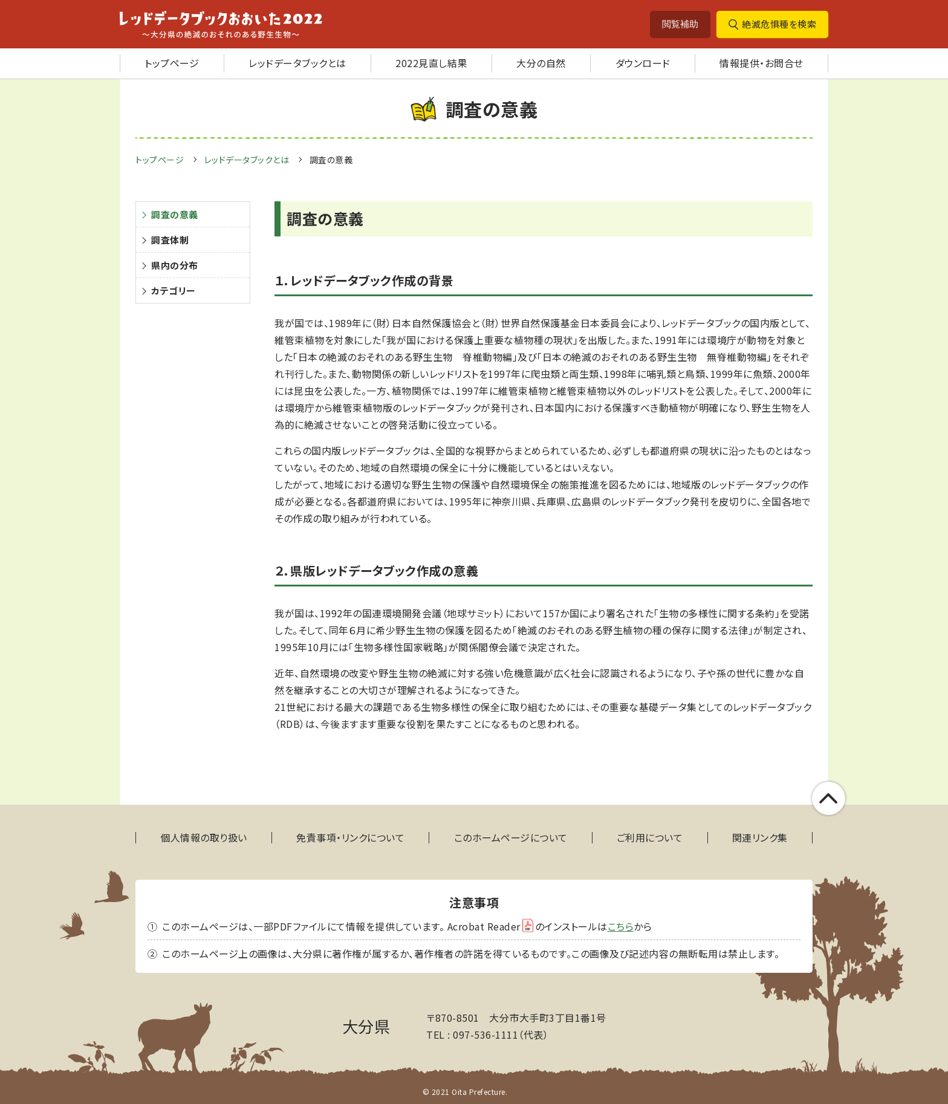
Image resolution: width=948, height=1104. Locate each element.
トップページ (171, 63)
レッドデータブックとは (297, 63)
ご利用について (650, 837)
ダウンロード (642, 63)
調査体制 (170, 239)
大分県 (366, 1026)
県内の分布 (174, 265)
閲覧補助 (680, 24)
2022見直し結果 (431, 63)
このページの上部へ (828, 798)
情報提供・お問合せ (761, 63)
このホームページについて (511, 837)
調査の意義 (331, 159)
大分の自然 (541, 63)
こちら (621, 926)
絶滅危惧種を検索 (779, 24)
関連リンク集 (760, 837)
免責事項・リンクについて (350, 837)
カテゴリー (173, 290)
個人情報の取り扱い (203, 837)
